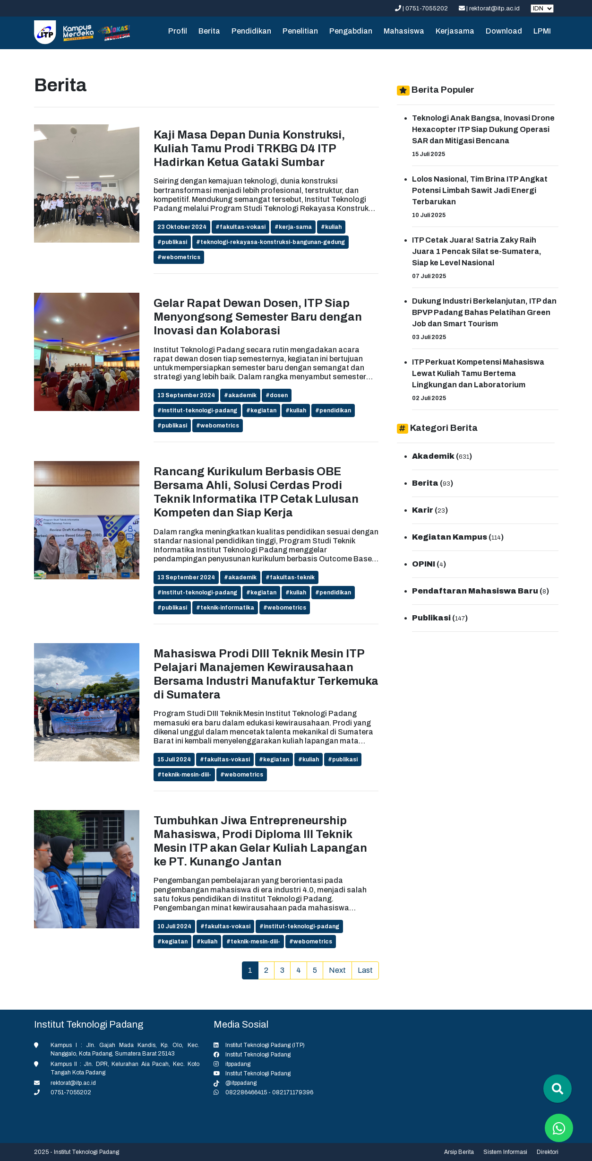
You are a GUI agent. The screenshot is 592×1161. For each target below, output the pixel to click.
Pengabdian (350, 31)
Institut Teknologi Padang (258, 1054)
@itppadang (241, 1083)
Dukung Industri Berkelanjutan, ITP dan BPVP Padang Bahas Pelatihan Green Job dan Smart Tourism (484, 312)
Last (365, 970)
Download (504, 31)
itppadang (237, 1064)
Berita (209, 31)
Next (337, 970)
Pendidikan (251, 31)
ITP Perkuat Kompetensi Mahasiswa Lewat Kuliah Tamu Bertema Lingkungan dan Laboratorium (478, 373)
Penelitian (300, 31)
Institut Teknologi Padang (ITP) (265, 1045)
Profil (177, 31)
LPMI (542, 31)
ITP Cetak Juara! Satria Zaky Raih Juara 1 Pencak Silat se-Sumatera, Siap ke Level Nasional (476, 251)
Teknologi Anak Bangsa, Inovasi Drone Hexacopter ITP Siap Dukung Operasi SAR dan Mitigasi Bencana (483, 129)
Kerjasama (455, 31)
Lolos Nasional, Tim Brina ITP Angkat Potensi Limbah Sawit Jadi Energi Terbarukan (480, 190)
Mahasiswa (404, 31)
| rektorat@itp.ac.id (490, 8)
